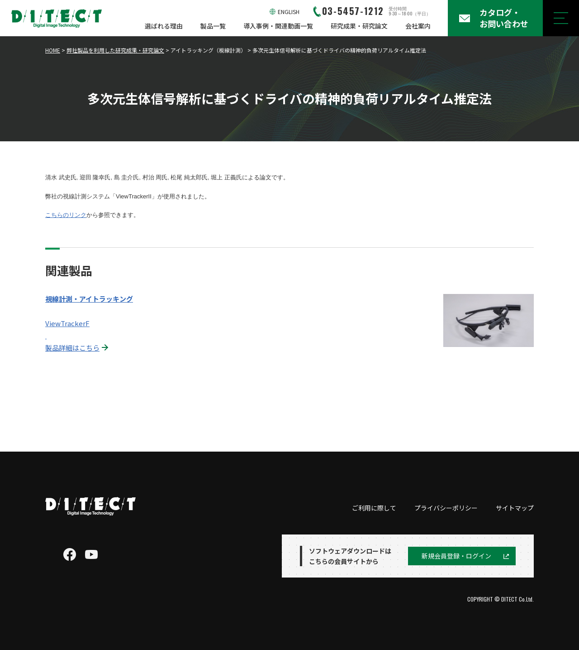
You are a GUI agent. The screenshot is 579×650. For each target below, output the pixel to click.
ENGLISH (288, 11)
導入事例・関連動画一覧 (278, 25)
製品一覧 (213, 25)
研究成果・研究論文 (359, 25)
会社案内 (418, 25)
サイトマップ (515, 507)
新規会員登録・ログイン (456, 555)
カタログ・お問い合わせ (503, 17)
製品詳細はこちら (72, 347)
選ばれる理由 (164, 25)
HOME (52, 50)
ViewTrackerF (67, 323)
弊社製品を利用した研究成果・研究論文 (115, 50)
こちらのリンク (65, 215)
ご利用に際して (374, 507)
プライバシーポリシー (446, 507)
